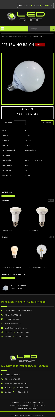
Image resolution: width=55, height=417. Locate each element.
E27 (25, 36)
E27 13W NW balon (18, 286)
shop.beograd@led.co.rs (18, 328)
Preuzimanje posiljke (33, 402)
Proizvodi (8, 36)
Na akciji (5, 200)
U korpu (47, 123)
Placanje (41, 405)
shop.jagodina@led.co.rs (18, 383)
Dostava (15, 402)
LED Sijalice (18, 36)
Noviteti (4, 237)
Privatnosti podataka (27, 408)
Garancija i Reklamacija (21, 405)
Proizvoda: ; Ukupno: (35, 5)
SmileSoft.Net (39, 415)
